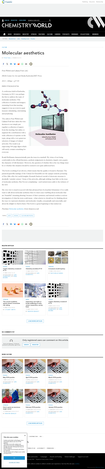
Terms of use (31, 448)
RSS (41, 436)
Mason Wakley (33, 311)
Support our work (83, 457)
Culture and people (27, 215)
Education (92, 2)
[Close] (25, 435)
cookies (77, 464)
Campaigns (43, 457)
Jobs (18, 39)
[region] (14, 450)
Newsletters (12, 39)
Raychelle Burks (57, 273)
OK (14, 458)
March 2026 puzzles (54, 377)
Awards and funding (56, 457)
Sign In (6, 20)
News (27, 299)
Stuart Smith (10, 309)
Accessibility (41, 448)
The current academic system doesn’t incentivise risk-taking (11, 303)
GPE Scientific (10, 275)
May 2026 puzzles (9, 377)
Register (14, 20)
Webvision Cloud (99, 467)
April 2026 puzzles (32, 377)
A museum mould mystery (56, 269)
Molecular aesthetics (16, 209)
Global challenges (70, 457)
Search (50, 20)
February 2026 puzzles (33, 407)
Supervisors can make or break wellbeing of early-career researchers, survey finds (34, 304)
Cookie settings (14, 462)
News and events (32, 457)
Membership (99, 2)
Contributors (33, 436)
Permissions (50, 448)
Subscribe (22, 20)
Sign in (26, 344)
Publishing (85, 2)
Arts (9, 215)
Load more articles (35, 321)
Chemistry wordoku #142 (34, 269)
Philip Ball (7, 57)
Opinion (50, 266)
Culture (4, 47)
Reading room (25, 39)
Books (16, 215)
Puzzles (33, 39)
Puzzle (5, 266)
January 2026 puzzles (55, 407)
